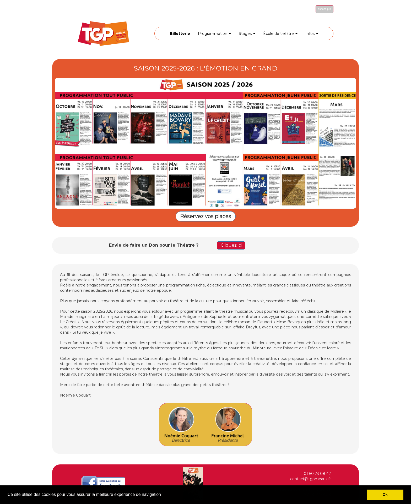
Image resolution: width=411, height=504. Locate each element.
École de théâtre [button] (280, 33)
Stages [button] (247, 33)
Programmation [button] (214, 33)
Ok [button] (385, 494)
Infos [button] (311, 33)
